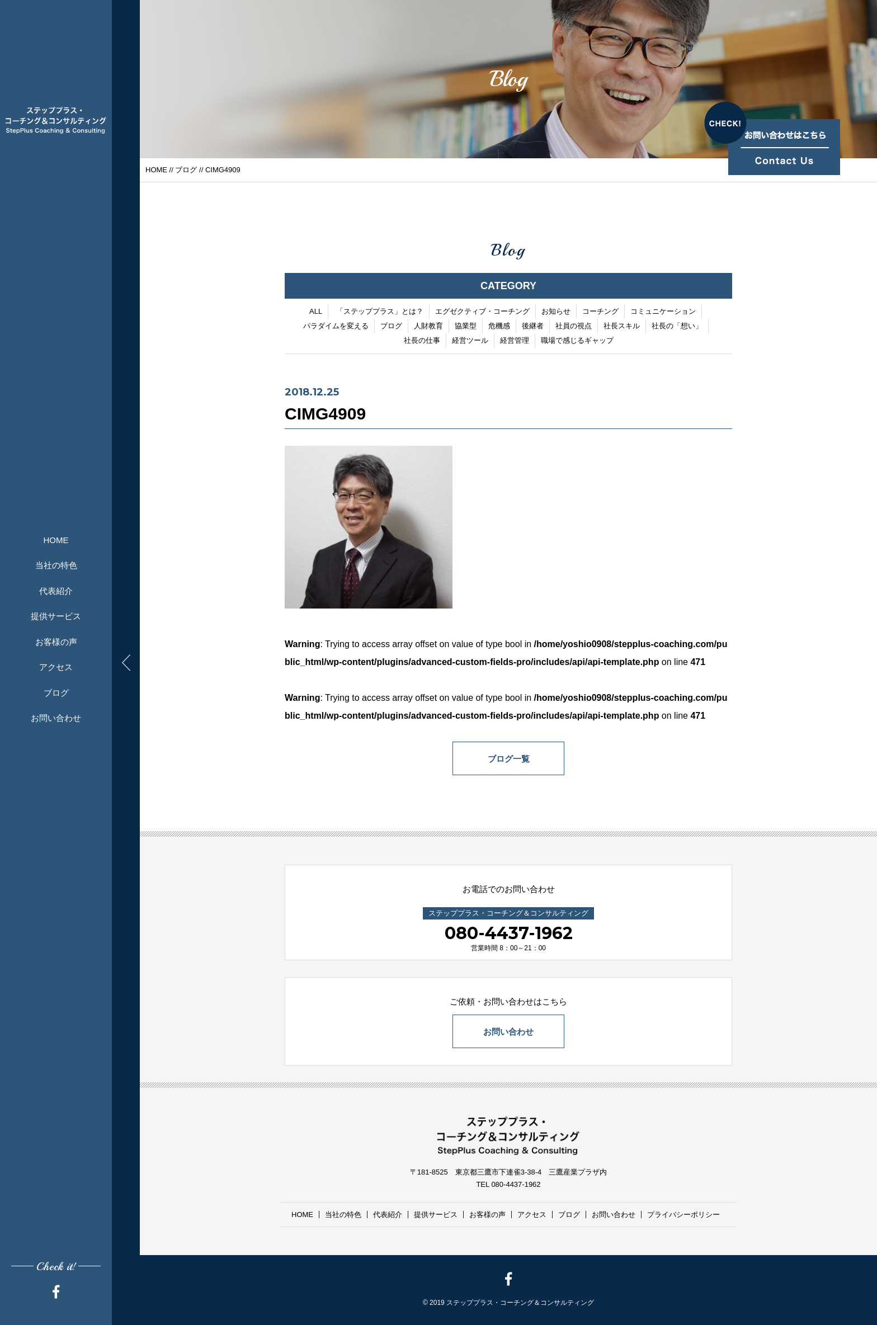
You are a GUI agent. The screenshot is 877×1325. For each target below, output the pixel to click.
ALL (315, 311)
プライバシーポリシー (683, 1214)
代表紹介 (56, 591)
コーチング (600, 311)
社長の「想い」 (677, 326)
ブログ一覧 (509, 758)
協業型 (466, 326)
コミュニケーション (663, 311)
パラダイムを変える (336, 326)
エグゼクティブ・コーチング (482, 311)
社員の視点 (573, 326)
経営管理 (514, 340)
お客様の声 (56, 642)
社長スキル (621, 326)
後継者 (533, 326)
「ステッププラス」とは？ (379, 311)
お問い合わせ (56, 718)
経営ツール (470, 340)
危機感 (499, 326)
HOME (56, 540)
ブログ (56, 692)
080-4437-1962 (509, 933)
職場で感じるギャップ (577, 340)
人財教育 (428, 326)
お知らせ (555, 311)
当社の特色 (56, 565)
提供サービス (56, 616)
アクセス (56, 667)
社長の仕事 (422, 340)
